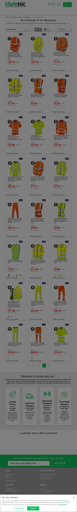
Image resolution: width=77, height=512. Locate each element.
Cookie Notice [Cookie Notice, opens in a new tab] (62, 504)
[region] (38, 503)
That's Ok (33, 508)
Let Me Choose (19, 508)
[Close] (74, 497)
